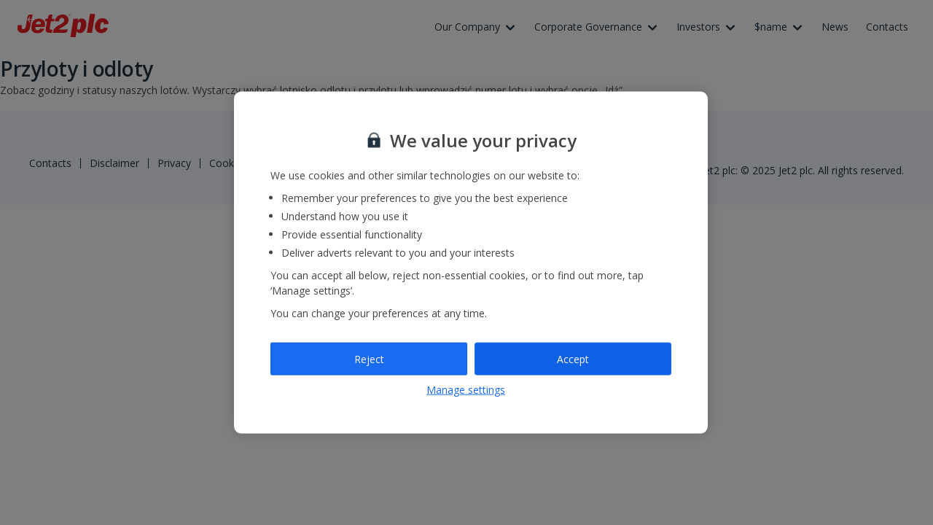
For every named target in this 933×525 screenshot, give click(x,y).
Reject (369, 358)
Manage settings (465, 390)
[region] (471, 263)
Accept (573, 358)
